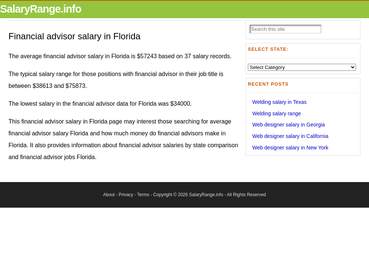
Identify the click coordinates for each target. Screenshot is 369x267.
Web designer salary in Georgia (288, 125)
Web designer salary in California (290, 136)
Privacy (126, 194)
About (108, 194)
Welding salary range (276, 113)
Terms (143, 194)
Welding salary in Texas (279, 102)
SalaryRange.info (40, 9)
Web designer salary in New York (290, 148)
